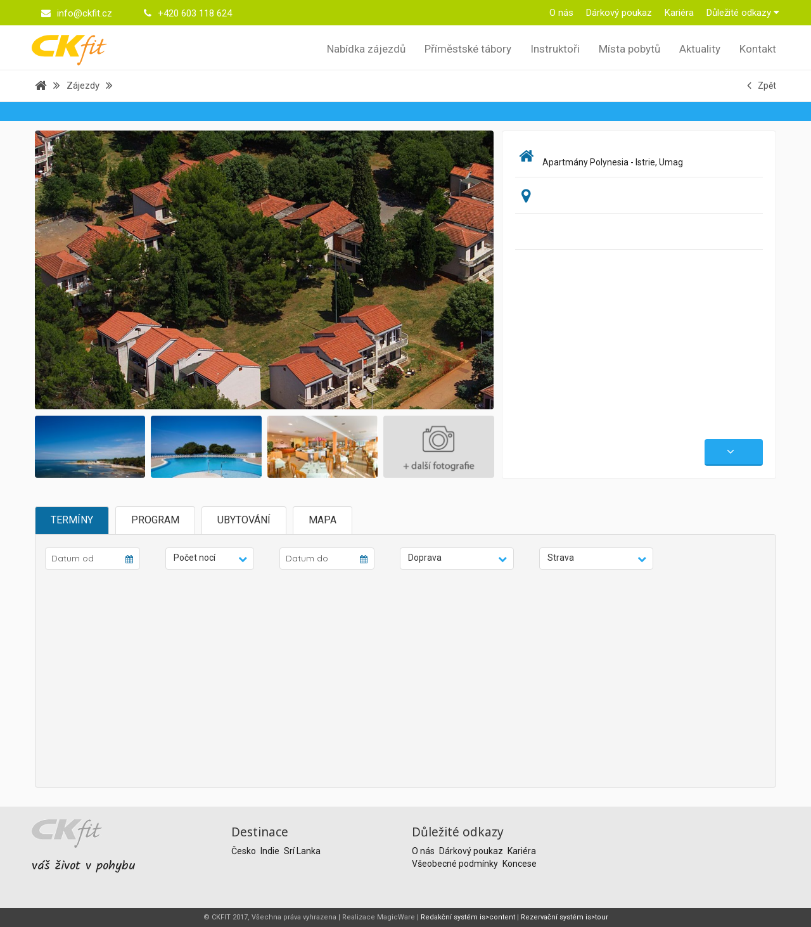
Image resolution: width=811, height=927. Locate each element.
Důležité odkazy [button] (742, 12)
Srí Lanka (302, 851)
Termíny (72, 520)
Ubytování (244, 520)
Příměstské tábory (468, 48)
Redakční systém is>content (468, 917)
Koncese (519, 864)
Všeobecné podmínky (456, 864)
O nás (561, 12)
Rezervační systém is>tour (564, 917)
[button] (209, 558)
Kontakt (757, 48)
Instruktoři (555, 48)
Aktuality (699, 48)
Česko (244, 851)
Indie (270, 851)
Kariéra (679, 12)
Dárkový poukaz (619, 12)
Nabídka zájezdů (366, 48)
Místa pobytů (629, 48)
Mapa (322, 520)
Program (155, 520)
